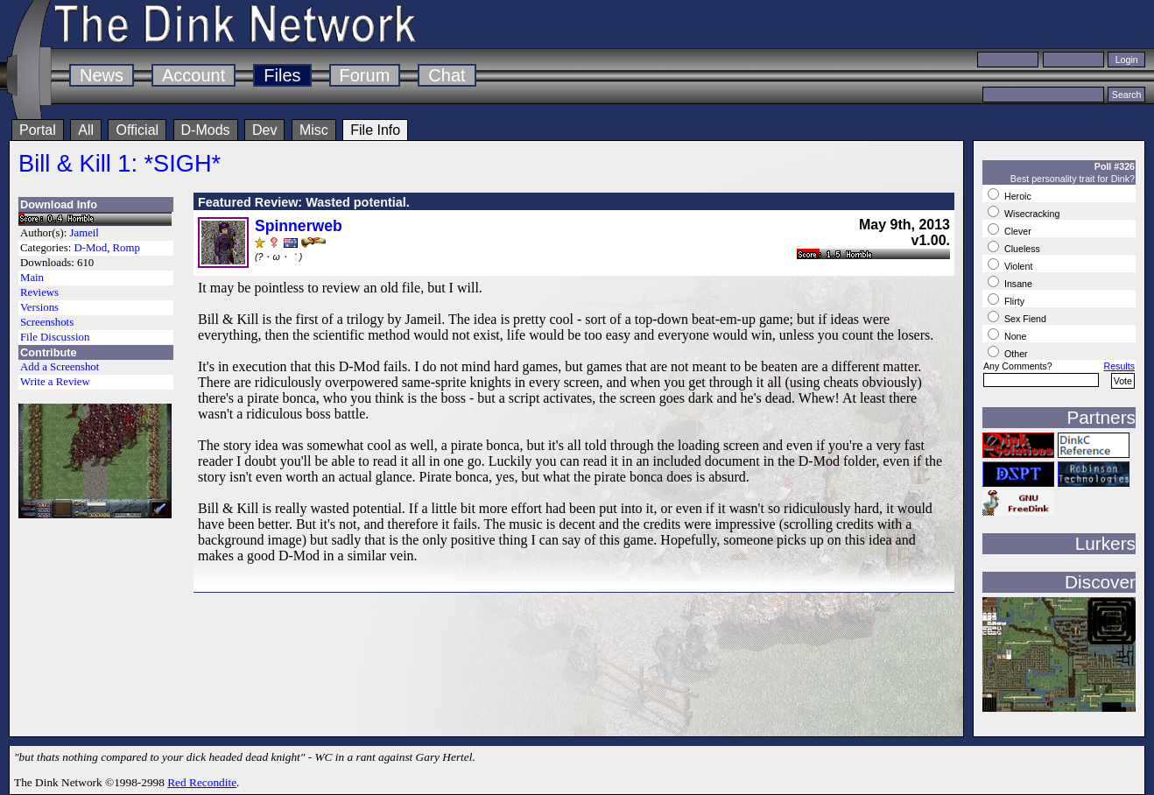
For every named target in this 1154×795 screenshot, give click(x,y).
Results (1119, 366)
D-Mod (90, 248)
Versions (39, 307)
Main (32, 277)
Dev (264, 130)
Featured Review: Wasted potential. (304, 202)
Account (193, 75)
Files (282, 75)
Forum (365, 75)
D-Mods (205, 130)
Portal (37, 130)
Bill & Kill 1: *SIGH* (119, 163)
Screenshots (47, 322)
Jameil (84, 233)
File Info (375, 130)
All (86, 130)
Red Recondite (201, 782)
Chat (446, 75)
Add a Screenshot (59, 367)
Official (137, 130)
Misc (313, 130)
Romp (126, 248)
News (101, 75)
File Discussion (54, 337)
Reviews (39, 292)
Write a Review (55, 382)
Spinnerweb (298, 226)
